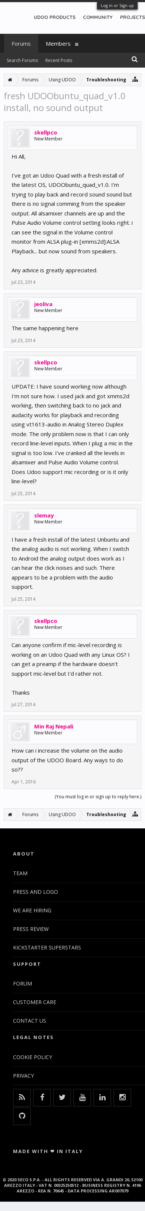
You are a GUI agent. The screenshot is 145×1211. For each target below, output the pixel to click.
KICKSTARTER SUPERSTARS (47, 947)
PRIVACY (23, 1075)
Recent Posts (58, 60)
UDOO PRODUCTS (54, 17)
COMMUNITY (98, 17)
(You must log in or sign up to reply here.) (98, 796)
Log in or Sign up (117, 5)
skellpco (45, 132)
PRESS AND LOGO (35, 891)
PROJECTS (132, 17)
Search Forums (22, 60)
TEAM (20, 873)
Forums (21, 43)
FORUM (22, 983)
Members (58, 43)
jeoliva (43, 304)
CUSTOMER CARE (34, 1002)
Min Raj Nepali (53, 726)
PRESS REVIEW (31, 928)
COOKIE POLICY (32, 1057)
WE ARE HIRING (32, 910)
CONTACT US (29, 1020)
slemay (44, 515)
